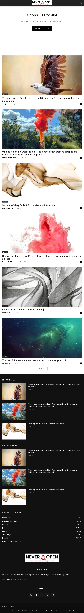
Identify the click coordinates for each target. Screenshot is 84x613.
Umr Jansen (6, 104)
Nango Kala (6, 312)
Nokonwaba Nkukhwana (10, 157)
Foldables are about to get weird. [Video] (23, 309)
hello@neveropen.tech (19, 579)
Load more (42, 368)
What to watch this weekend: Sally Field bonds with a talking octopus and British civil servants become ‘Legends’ (39, 153)
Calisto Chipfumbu (8, 208)
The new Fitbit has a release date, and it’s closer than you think (34, 360)
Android (5, 94)
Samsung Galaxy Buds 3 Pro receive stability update (29, 205)
